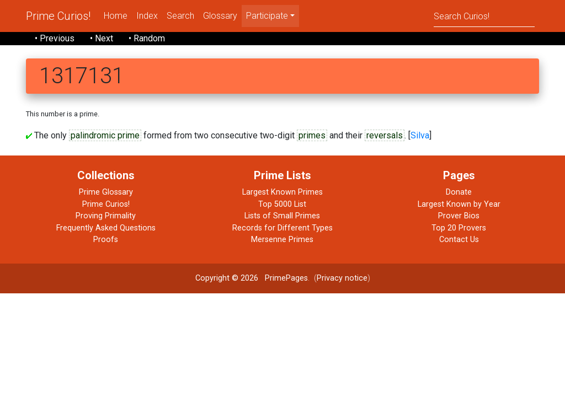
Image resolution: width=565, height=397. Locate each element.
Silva (420, 135)
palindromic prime (105, 135)
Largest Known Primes (282, 192)
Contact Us (459, 239)
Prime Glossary (106, 192)
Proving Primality (106, 216)
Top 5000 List (282, 204)
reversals (384, 135)
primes (312, 135)
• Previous (54, 38)
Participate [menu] (267, 15)
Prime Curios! (58, 16)
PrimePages (286, 278)
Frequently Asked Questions (106, 228)
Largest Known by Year (459, 204)
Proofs (105, 239)
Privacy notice (342, 278)
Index (147, 15)
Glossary (220, 15)
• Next (101, 38)
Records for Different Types (282, 228)
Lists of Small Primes (282, 216)
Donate (459, 192)
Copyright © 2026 (226, 278)
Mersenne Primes (282, 239)
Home (115, 15)
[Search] (484, 15)
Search (180, 15)
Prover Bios (458, 216)
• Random (147, 38)
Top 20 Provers (458, 228)
